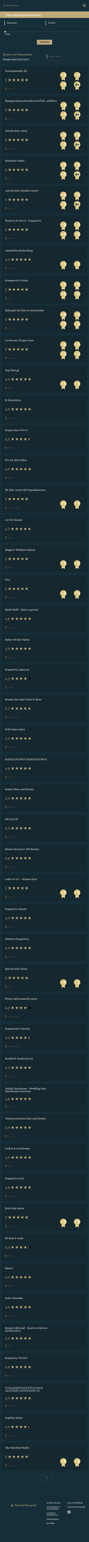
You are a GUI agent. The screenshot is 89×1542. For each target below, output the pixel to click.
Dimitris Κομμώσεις (17, 939)
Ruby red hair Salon (17, 639)
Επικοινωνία (53, 1519)
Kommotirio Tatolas (17, 1028)
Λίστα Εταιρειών (75, 1503)
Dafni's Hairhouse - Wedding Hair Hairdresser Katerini (25, 1090)
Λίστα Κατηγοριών (76, 1507)
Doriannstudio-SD (16, 71)
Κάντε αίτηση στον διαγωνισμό (21, 15)
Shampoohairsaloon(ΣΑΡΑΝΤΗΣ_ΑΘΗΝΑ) (31, 100)
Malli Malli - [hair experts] (21, 609)
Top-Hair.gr (12, 370)
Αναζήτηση (44, 42)
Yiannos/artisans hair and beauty (25, 1118)
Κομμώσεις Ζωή (14, 1178)
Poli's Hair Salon (15, 729)
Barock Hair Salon (16, 968)
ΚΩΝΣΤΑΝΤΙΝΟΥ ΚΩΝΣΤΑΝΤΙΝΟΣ (26, 759)
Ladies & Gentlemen (17, 1148)
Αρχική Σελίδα (54, 1503)
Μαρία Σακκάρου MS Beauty (22, 849)
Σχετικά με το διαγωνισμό (53, 1508)
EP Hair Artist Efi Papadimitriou (25, 490)
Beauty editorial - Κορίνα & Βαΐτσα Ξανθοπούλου (26, 1329)
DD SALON (11, 819)
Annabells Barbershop (19, 250)
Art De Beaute (14, 519)
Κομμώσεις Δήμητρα (17, 669)
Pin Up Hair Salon (16, 460)
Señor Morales (14, 1298)
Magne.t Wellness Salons (20, 549)
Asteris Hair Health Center (22, 190)
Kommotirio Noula (16, 280)
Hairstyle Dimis (14, 160)
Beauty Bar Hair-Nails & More (23, 699)
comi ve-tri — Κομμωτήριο (21, 879)
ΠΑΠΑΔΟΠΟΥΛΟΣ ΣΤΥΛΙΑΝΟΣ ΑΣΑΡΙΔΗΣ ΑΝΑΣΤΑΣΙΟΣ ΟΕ (24, 1389)
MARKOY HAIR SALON (19, 1058)
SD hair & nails (14, 1238)
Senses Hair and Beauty (19, 789)
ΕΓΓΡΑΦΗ (51, 1524)
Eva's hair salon (14, 1208)
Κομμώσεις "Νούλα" (16, 1358)
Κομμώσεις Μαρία (15, 909)
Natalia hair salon (16, 130)
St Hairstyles (13, 400)
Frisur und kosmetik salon (21, 998)
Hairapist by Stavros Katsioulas (24, 310)
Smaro (9, 1268)
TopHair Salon (14, 1417)
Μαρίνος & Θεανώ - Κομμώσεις (23, 220)
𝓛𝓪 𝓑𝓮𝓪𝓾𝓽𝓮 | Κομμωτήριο (19, 340)
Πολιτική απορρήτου (52, 1514)
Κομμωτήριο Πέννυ (16, 430)
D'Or (7, 579)
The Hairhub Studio (17, 1447)
